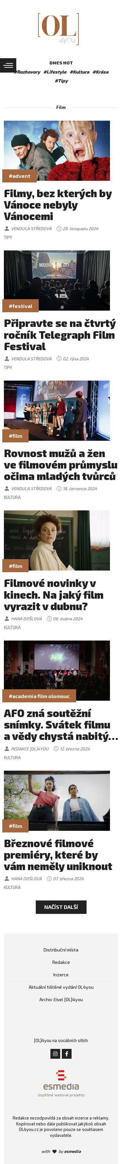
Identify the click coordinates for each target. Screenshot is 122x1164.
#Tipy (61, 80)
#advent (19, 176)
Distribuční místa (61, 949)
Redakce (61, 962)
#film (15, 436)
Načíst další (61, 907)
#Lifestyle (54, 72)
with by (61, 1151)
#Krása (100, 72)
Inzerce (61, 974)
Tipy (8, 237)
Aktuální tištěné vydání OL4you (61, 987)
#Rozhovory (27, 72)
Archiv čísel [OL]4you (61, 999)
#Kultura (79, 72)
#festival (20, 306)
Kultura (12, 497)
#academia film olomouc (39, 696)
